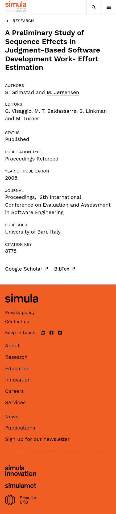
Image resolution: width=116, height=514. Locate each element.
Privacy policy (20, 312)
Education (17, 369)
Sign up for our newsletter (37, 439)
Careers (14, 391)
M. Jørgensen (63, 92)
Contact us (17, 321)
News (11, 416)
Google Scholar (27, 269)
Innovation (18, 380)
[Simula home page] (21, 306)
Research (19, 20)
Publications (20, 428)
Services (15, 402)
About (12, 346)
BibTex (65, 269)
